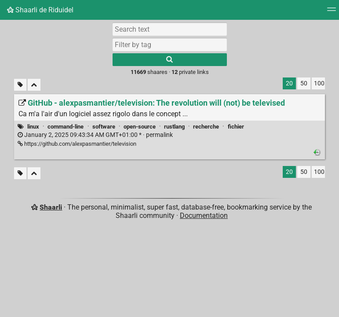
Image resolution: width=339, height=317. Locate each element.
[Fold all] (34, 85)
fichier (236, 126)
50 (303, 83)
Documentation (204, 215)
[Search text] (170, 29)
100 (319, 83)
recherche (206, 126)
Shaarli (51, 207)
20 (289, 83)
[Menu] (331, 12)
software (103, 126)
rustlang (174, 126)
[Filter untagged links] (20, 85)
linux (33, 126)
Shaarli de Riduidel (40, 10)
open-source (140, 126)
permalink (95, 135)
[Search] (170, 59)
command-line (65, 126)
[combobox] (170, 44)
